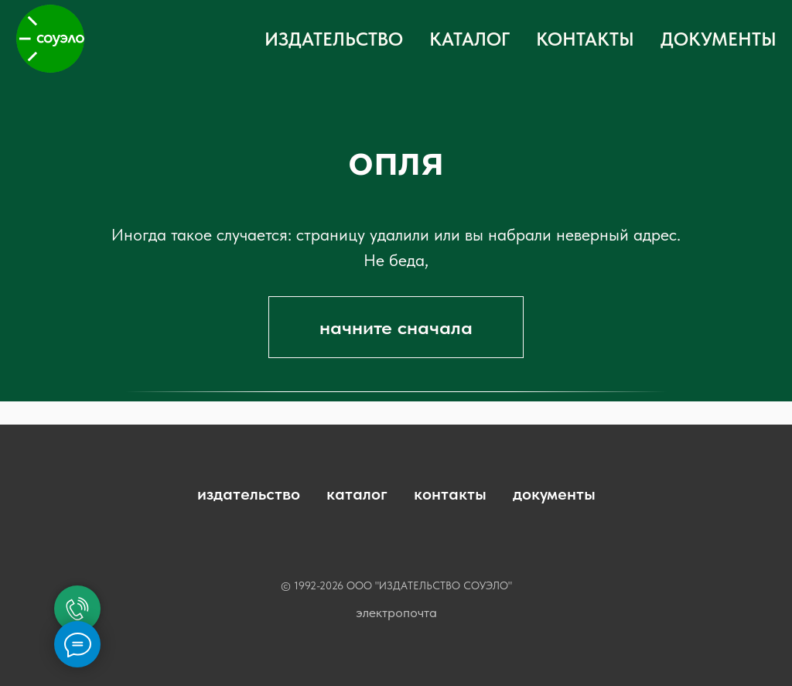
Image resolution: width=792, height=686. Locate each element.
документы (554, 493)
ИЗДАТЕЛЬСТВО (334, 39)
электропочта (396, 612)
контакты (450, 493)
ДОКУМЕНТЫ (719, 39)
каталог (356, 493)
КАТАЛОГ (469, 39)
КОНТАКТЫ (585, 39)
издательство (248, 493)
